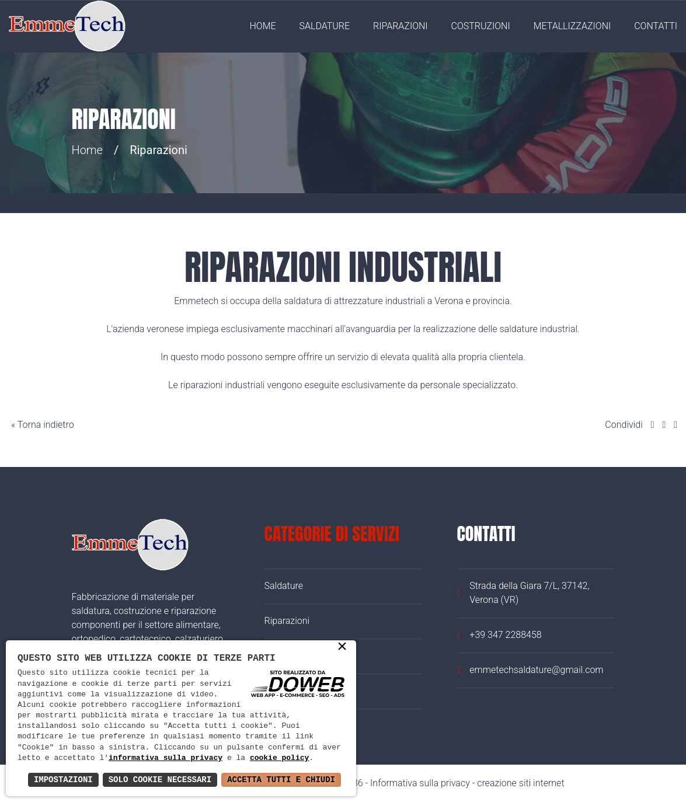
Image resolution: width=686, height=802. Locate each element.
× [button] (342, 647)
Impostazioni (63, 779)
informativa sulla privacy (165, 758)
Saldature (325, 26)
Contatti (655, 26)
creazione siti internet (520, 783)
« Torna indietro (41, 424)
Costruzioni (480, 26)
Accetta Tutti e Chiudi (281, 779)
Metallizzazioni (572, 26)
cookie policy (279, 758)
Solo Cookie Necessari (160, 779)
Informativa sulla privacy (420, 783)
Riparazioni (400, 26)
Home (263, 26)
